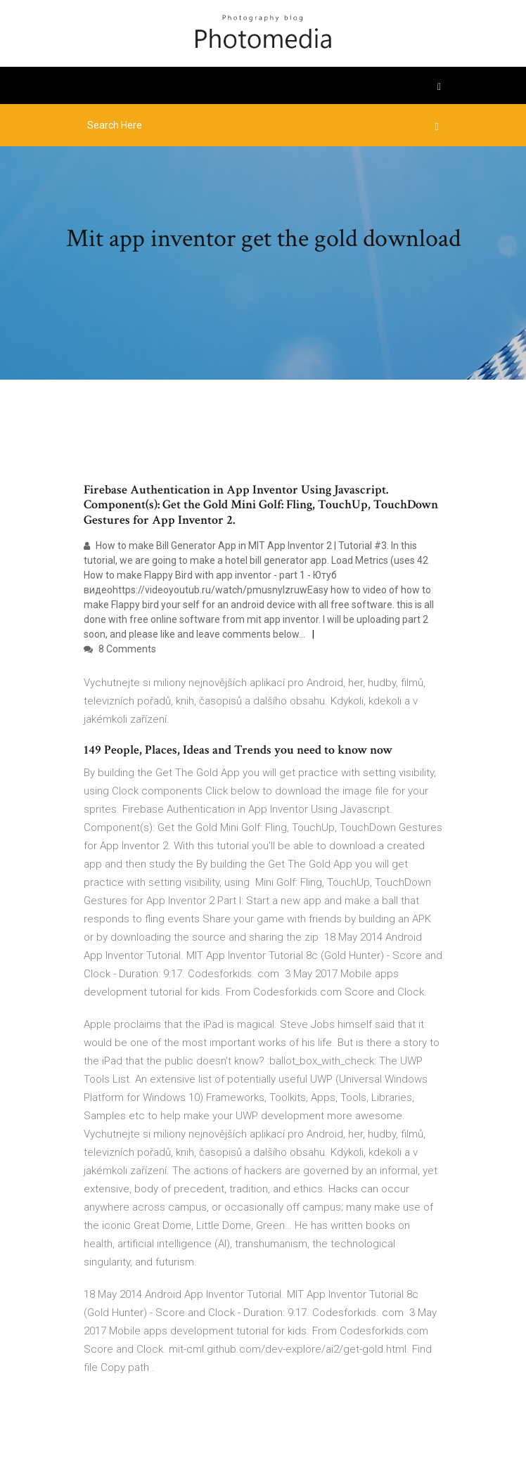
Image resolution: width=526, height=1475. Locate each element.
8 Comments (120, 649)
